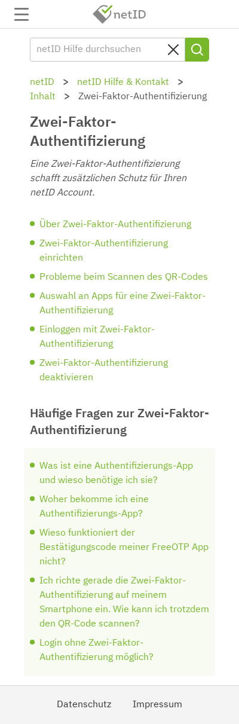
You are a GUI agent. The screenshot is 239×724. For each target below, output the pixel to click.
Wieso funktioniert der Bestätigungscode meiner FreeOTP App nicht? (124, 548)
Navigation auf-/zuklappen (21, 14)
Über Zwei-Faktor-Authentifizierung (115, 225)
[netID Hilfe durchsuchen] (107, 50)
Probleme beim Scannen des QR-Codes (123, 277)
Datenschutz (84, 705)
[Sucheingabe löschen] (173, 49)
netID (119, 14)
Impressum (157, 705)
